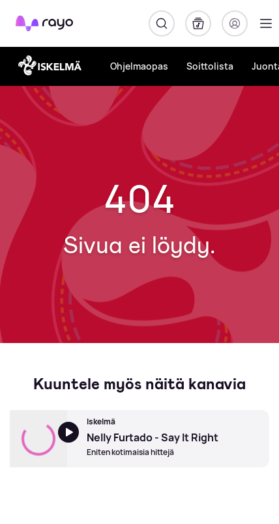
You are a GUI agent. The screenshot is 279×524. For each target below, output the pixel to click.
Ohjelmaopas (139, 66)
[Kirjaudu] (235, 23)
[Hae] (162, 23)
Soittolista (209, 66)
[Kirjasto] (198, 23)
